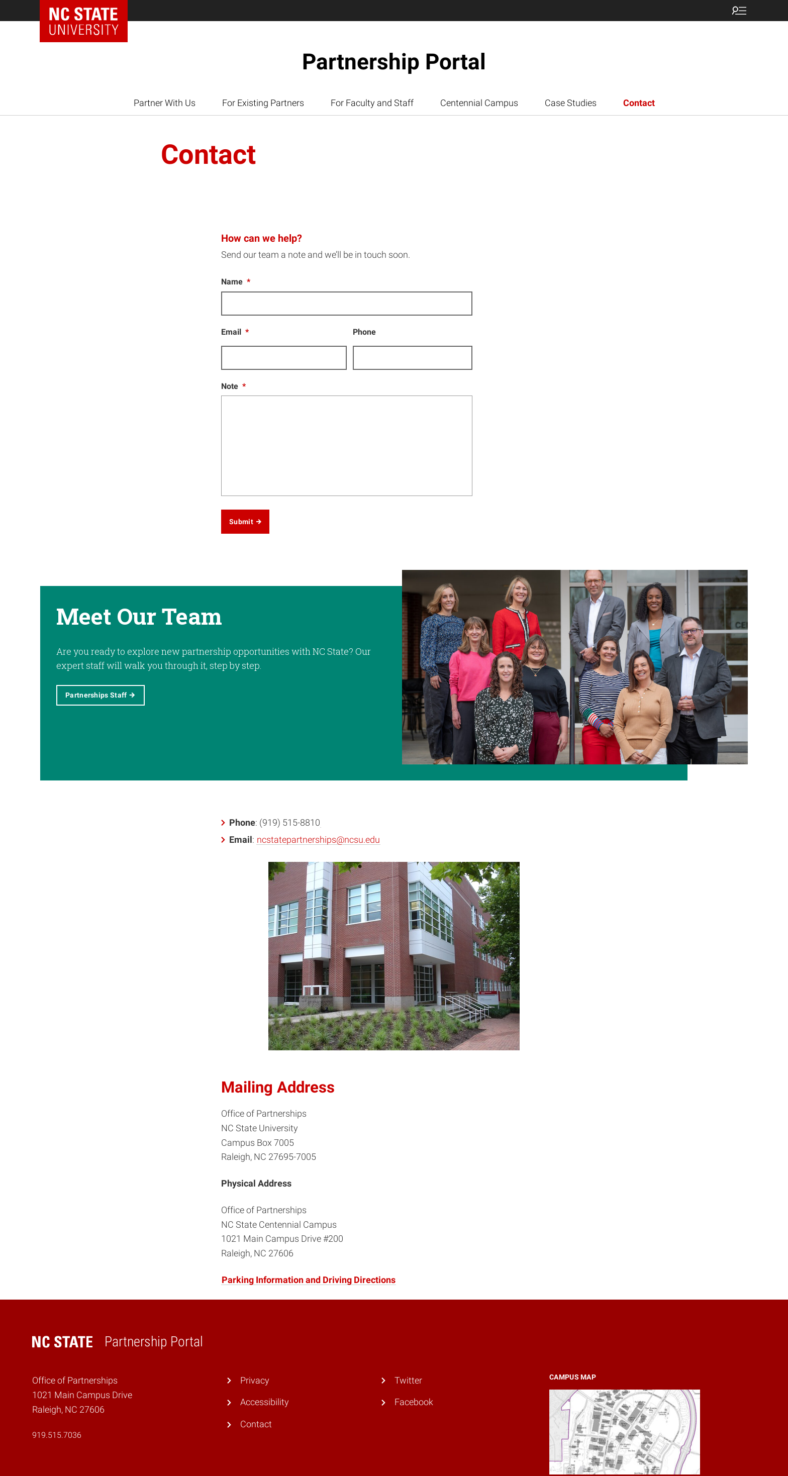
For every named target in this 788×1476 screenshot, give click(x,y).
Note (233, 386)
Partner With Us (164, 102)
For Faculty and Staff (372, 102)
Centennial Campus (479, 102)
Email (235, 332)
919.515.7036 (56, 1435)
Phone (364, 332)
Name (235, 281)
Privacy (254, 1380)
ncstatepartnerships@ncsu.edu (318, 839)
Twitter (408, 1380)
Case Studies (571, 102)
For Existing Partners (263, 102)
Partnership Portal (394, 62)
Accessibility (264, 1402)
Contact (639, 102)
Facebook (414, 1402)
